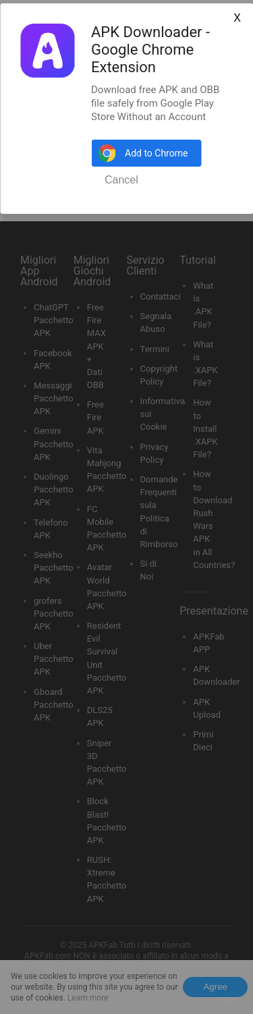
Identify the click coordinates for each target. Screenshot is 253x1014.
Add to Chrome (156, 153)
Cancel (121, 180)
